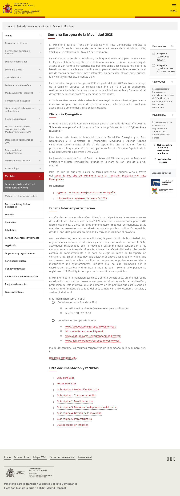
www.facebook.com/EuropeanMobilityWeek (90, 326)
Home (10, 26)
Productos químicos (15, 118)
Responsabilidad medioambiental (13, 151)
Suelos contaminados (16, 61)
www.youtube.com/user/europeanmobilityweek (93, 336)
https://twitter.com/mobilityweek (84, 331)
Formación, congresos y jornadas (22, 237)
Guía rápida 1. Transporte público (76, 395)
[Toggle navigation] (173, 8)
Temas (56, 26)
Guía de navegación (62, 457)
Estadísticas (11, 230)
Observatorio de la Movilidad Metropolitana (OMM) (20, 186)
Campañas (10, 222)
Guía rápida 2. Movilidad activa (75, 401)
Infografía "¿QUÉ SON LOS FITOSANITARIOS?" (165, 68)
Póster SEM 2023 (66, 383)
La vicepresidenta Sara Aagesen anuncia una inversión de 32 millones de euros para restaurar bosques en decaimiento (163, 98)
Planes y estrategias (15, 268)
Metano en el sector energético (21, 195)
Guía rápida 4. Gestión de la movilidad (79, 413)
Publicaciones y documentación (21, 276)
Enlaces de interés (14, 291)
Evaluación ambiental (16, 43)
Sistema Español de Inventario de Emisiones (20, 110)
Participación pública (15, 260)
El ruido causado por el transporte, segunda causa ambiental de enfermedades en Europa (162, 130)
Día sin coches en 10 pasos (72, 424)
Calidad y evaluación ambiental (33, 26)
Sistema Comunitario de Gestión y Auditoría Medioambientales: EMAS (18, 129)
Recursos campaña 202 (62, 357)
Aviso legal (85, 457)
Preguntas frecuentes (16, 284)
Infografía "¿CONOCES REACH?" (163, 56)
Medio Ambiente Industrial (19, 92)
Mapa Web (40, 457)
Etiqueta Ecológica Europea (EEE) (19, 141)
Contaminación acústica (17, 100)
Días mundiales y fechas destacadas (17, 205)
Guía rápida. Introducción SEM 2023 (78, 389)
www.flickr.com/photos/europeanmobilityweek (93, 340)
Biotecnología (12, 168)
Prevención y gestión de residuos (17, 52)
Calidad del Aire (13, 77)
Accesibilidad (22, 457)
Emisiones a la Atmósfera (18, 85)
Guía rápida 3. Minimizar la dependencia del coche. (87, 407)
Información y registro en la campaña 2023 (82, 198)
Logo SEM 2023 (65, 377)
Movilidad (69, 26)
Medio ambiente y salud (17, 160)
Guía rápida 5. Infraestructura (74, 419)
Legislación (10, 245)
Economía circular (14, 69)
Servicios (9, 214)
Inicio (7, 457)
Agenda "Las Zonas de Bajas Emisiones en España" (86, 192)
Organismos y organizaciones (20, 253)
